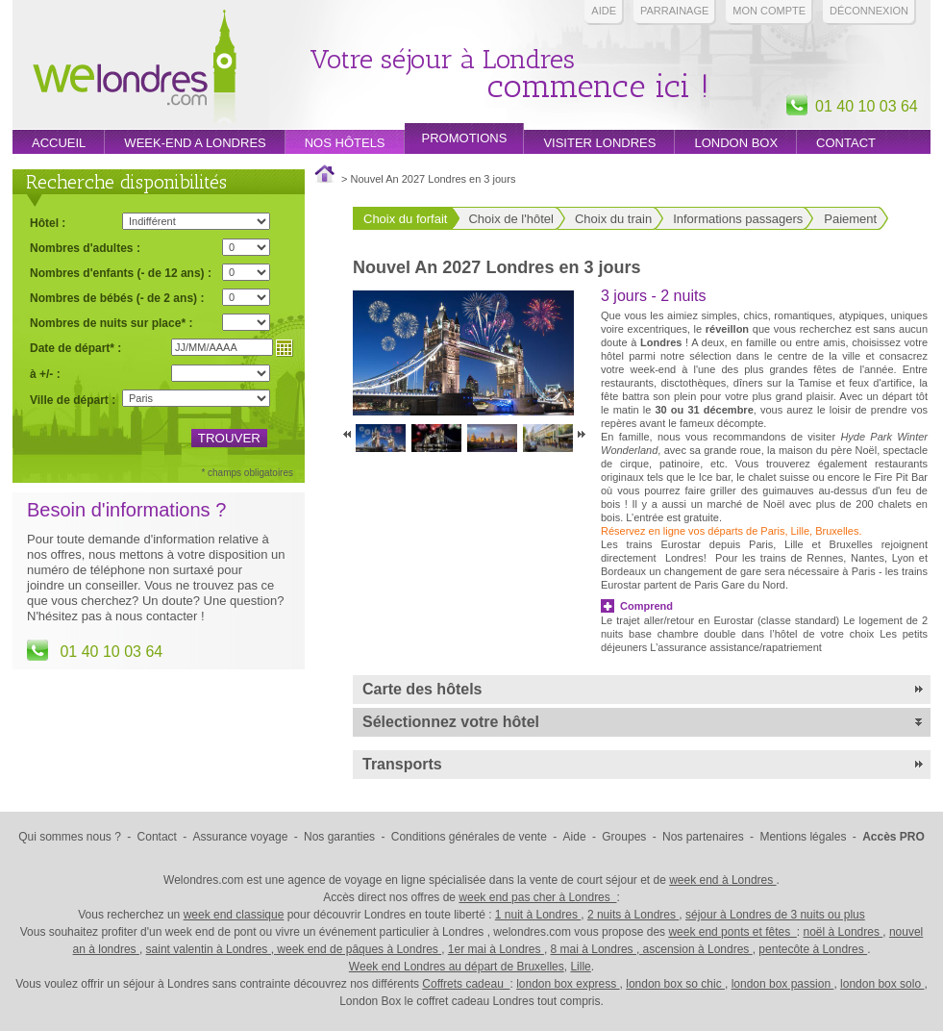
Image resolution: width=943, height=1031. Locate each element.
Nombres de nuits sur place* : (111, 322)
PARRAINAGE (674, 10)
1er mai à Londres (496, 949)
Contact (846, 143)
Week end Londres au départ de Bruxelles (456, 966)
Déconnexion (869, 10)
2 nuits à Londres (633, 914)
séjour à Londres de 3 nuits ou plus (775, 914)
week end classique (234, 914)
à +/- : (45, 373)
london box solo (882, 984)
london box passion (783, 984)
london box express (567, 984)
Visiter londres (599, 143)
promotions (465, 138)
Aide (603, 10)
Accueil (59, 143)
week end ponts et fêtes (732, 932)
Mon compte (769, 10)
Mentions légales (802, 836)
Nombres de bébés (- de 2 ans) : (117, 297)
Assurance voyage (240, 836)
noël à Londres (843, 932)
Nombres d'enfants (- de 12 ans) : (120, 272)
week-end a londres (194, 143)
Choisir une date (284, 348)
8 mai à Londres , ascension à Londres (652, 949)
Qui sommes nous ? (69, 836)
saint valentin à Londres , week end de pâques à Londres (294, 949)
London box (736, 143)
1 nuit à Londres (538, 914)
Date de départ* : (75, 347)
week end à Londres (722, 880)
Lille (580, 966)
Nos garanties (339, 836)
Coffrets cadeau (465, 984)
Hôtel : (47, 223)
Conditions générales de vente (469, 836)
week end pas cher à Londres (537, 897)
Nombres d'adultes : (85, 247)
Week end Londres (134, 69)
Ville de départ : (72, 400)
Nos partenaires (703, 836)
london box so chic (675, 984)
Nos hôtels (345, 143)
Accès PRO (893, 836)
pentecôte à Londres (812, 949)
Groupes (624, 836)
